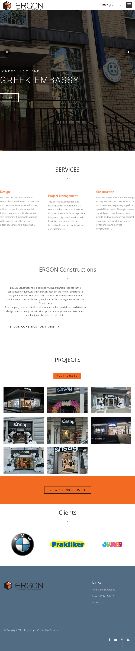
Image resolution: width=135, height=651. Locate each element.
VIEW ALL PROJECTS (65, 490)
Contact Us (98, 602)
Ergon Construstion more (32, 326)
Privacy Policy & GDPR (103, 596)
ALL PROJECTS (67, 376)
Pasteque (55, 630)
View (9, 106)
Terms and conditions (103, 589)
